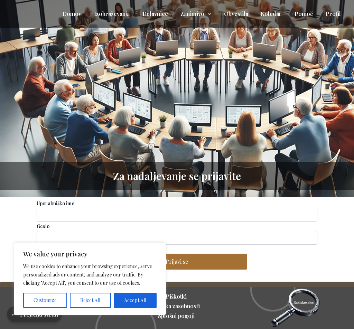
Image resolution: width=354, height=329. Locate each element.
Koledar (275, 13)
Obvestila (242, 13)
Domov (84, 13)
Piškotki (177, 296)
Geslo (43, 226)
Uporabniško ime (55, 203)
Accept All (135, 300)
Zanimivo (203, 14)
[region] (90, 279)
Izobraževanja (122, 13)
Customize (45, 300)
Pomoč (306, 13)
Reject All (90, 300)
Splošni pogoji (177, 315)
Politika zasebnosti (177, 306)
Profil (334, 13)
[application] (215, 14)
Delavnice (164, 13)
